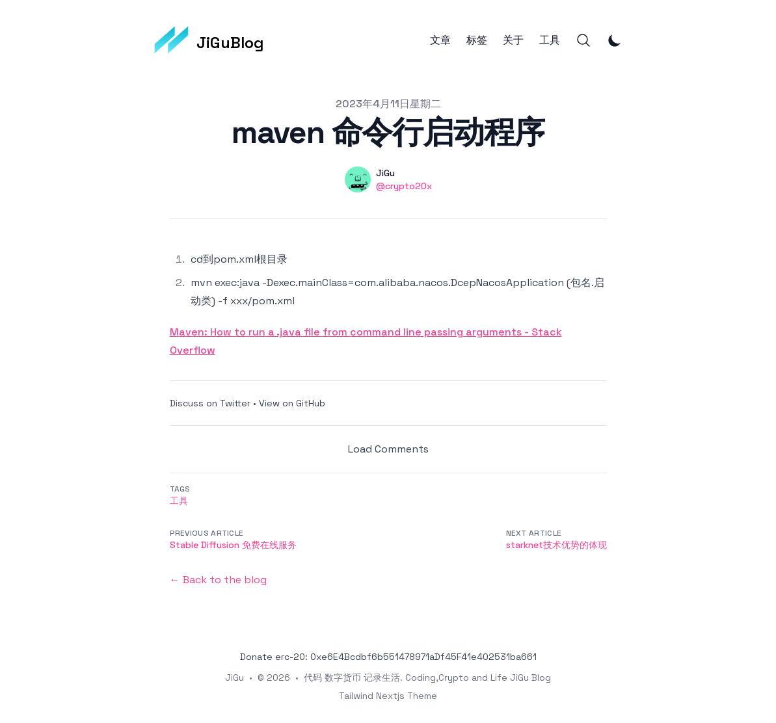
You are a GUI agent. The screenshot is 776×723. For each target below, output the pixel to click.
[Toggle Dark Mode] (614, 40)
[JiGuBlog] (209, 40)
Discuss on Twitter (210, 403)
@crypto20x (404, 186)
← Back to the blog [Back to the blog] (218, 579)
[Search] (583, 40)
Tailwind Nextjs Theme (388, 696)
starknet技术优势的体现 (556, 545)
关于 (513, 40)
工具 (549, 40)
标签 (476, 40)
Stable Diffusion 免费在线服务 (233, 545)
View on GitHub (292, 403)
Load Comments (388, 449)
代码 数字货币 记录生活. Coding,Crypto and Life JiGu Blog (427, 677)
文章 (440, 40)
